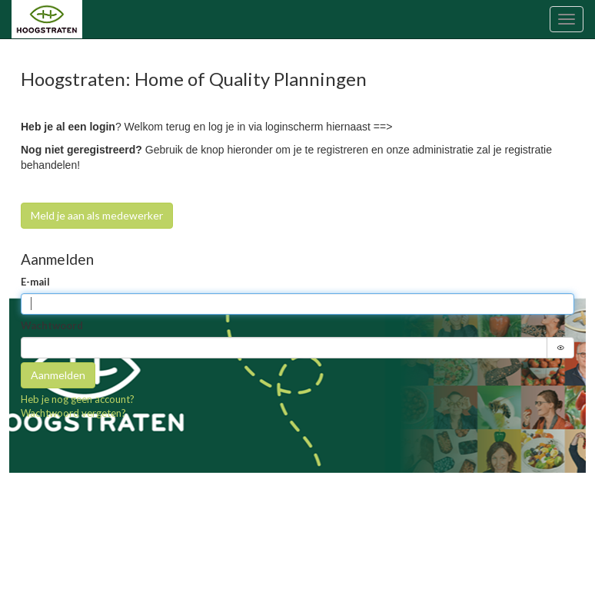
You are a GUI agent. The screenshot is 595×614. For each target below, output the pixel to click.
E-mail (35, 282)
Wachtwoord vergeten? (73, 413)
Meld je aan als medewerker (97, 215)
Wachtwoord (52, 325)
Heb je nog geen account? (78, 399)
